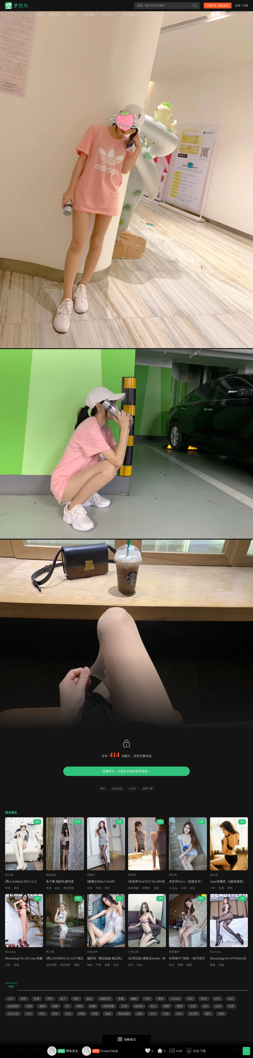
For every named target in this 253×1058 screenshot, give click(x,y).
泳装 (192, 888)
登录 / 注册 (241, 5)
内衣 (130, 964)
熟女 (68, 1013)
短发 (231, 1006)
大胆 (212, 888)
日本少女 (13, 1013)
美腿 (156, 888)
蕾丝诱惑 (69, 888)
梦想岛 (21, 5)
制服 (92, 1006)
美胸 (160, 998)
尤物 (29, 1006)
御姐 (89, 964)
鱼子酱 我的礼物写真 (60, 881)
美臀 (166, 1006)
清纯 (79, 1006)
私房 (190, 998)
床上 (153, 1006)
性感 (7, 888)
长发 (116, 964)
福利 (76, 998)
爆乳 (208, 1013)
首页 (39, 14)
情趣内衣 (105, 998)
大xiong (173, 888)
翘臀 (179, 1006)
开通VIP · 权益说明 (218, 5)
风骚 (81, 1013)
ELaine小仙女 (109, 1051)
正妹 (124, 1006)
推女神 (173, 874)
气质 (98, 964)
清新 (55, 1006)
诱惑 (16, 888)
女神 (89, 888)
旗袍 (76, 964)
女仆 (29, 1013)
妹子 (63, 998)
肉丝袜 (139, 1006)
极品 (89, 998)
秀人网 (9, 874)
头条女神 (92, 951)
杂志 (57, 888)
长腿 (94, 1013)
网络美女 (72, 1051)
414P (179, 1051)
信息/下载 (199, 1051)
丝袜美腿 (133, 888)
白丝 (179, 1013)
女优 (218, 1006)
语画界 (132, 874)
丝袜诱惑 (65, 964)
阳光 (55, 1013)
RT (67, 1006)
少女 (152, 1013)
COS (10, 998)
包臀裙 (146, 888)
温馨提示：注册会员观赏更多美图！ (127, 771)
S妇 (205, 1006)
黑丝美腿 (124, 1013)
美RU (204, 998)
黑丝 (107, 888)
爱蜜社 (91, 874)
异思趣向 (174, 951)
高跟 (221, 964)
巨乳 (42, 1013)
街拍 (221, 1013)
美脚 (180, 964)
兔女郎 (194, 1013)
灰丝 (171, 964)
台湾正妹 (133, 951)
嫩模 (134, 998)
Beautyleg (10, 951)
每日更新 (89, 14)
